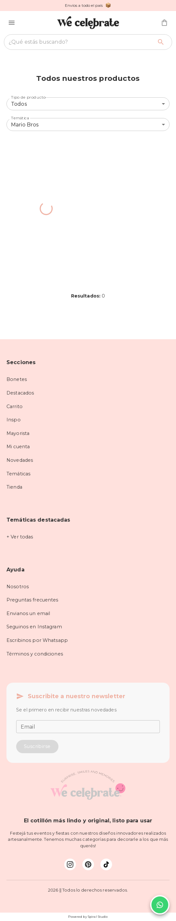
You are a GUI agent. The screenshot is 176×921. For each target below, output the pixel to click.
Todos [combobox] (19, 104)
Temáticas (18, 474)
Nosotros (17, 587)
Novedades (19, 460)
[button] (11, 22)
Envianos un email (28, 613)
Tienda (14, 487)
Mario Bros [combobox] (25, 125)
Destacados (20, 393)
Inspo (13, 420)
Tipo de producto (28, 97)
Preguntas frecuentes (32, 600)
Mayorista (17, 433)
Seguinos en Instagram (34, 627)
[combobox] (80, 42)
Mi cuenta (18, 447)
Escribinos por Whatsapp (37, 640)
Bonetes (16, 379)
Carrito (14, 406)
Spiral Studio (98, 916)
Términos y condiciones (34, 654)
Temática (20, 118)
